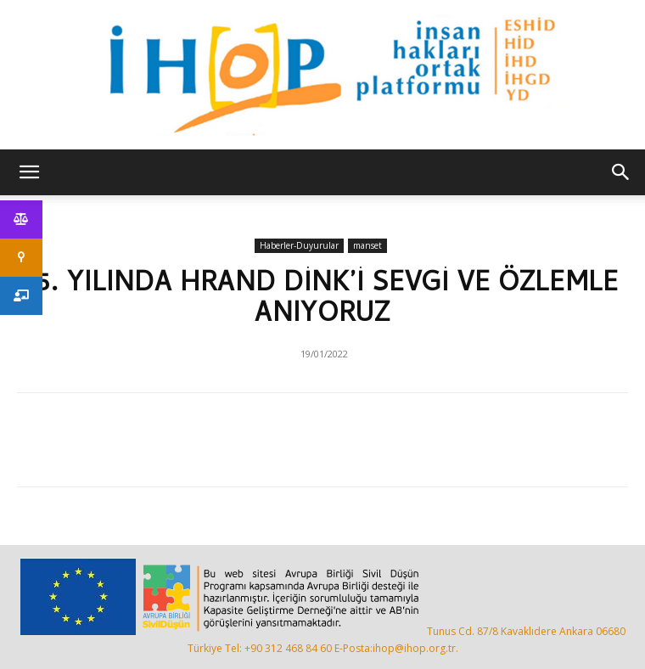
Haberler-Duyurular (299, 245)
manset (367, 245)
